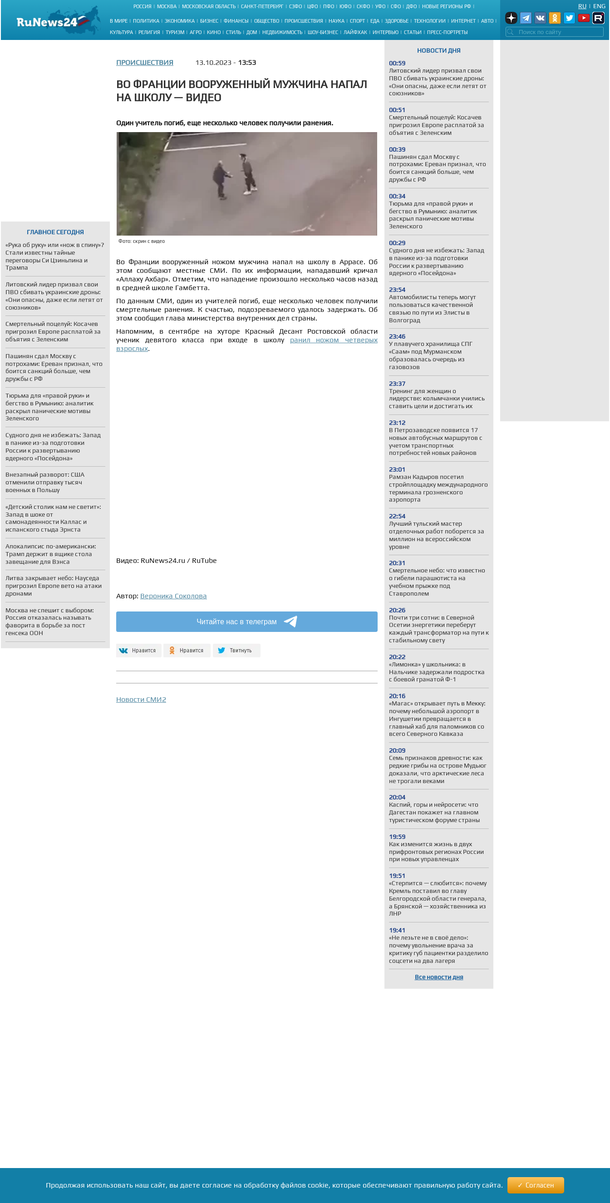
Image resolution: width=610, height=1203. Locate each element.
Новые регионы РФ (446, 6)
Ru (582, 6)
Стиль (233, 32)
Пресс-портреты (447, 32)
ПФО (328, 6)
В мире (119, 21)
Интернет (463, 21)
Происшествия (304, 21)
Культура (121, 32)
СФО (396, 6)
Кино (214, 32)
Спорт (357, 21)
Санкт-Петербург (262, 6)
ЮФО (345, 6)
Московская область (209, 6)
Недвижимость (282, 32)
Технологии (430, 21)
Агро (196, 32)
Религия (149, 32)
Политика (146, 21)
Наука (336, 21)
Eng (599, 6)
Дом (251, 32)
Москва (167, 6)
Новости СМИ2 (141, 699)
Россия (142, 6)
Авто (487, 21)
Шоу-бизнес (323, 32)
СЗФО (295, 6)
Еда (374, 21)
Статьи (413, 32)
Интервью (385, 32)
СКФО (363, 6)
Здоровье (396, 21)
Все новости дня (439, 977)
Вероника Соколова (173, 596)
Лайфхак (355, 32)
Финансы (236, 21)
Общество (266, 21)
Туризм (175, 32)
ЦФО (312, 6)
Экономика (180, 21)
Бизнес (209, 21)
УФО (380, 6)
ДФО (411, 6)
